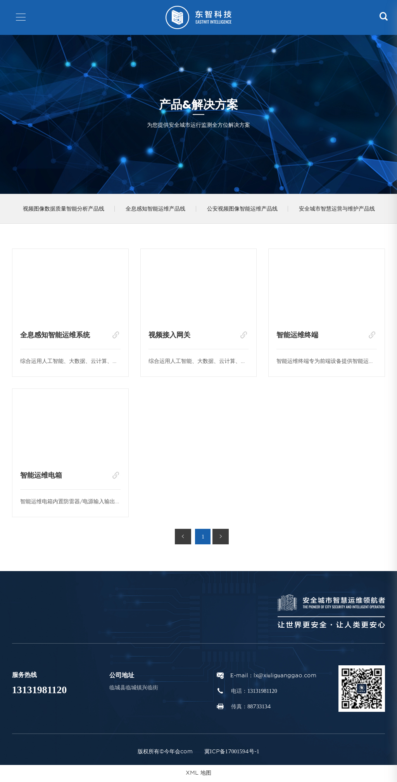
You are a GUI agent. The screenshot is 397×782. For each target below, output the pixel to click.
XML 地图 (198, 774)
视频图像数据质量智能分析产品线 (64, 209)
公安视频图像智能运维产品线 (246, 209)
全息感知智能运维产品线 (158, 209)
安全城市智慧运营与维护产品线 (343, 209)
